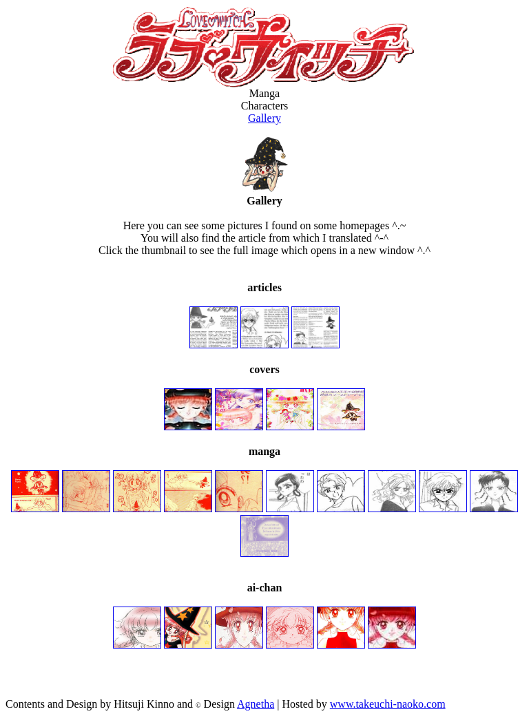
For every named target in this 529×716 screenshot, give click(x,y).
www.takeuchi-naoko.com (388, 704)
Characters (264, 106)
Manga (264, 93)
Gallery (264, 118)
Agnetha (255, 704)
